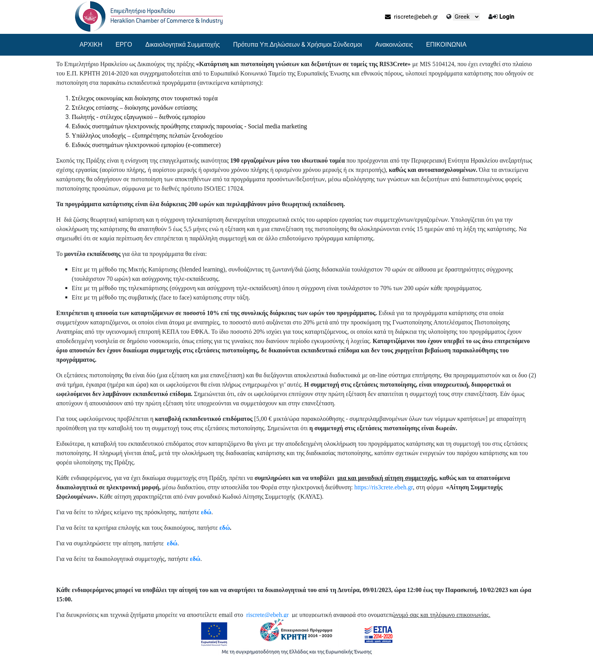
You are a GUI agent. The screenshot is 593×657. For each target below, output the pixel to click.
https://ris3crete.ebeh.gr (383, 487)
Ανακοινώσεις (394, 44)
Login (506, 16)
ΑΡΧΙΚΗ (91, 44)
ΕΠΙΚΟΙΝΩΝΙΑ (446, 44)
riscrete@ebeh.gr (411, 16)
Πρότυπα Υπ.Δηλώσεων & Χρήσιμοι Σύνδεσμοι (297, 44)
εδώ (206, 512)
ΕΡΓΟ (123, 44)
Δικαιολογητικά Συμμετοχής (182, 44)
